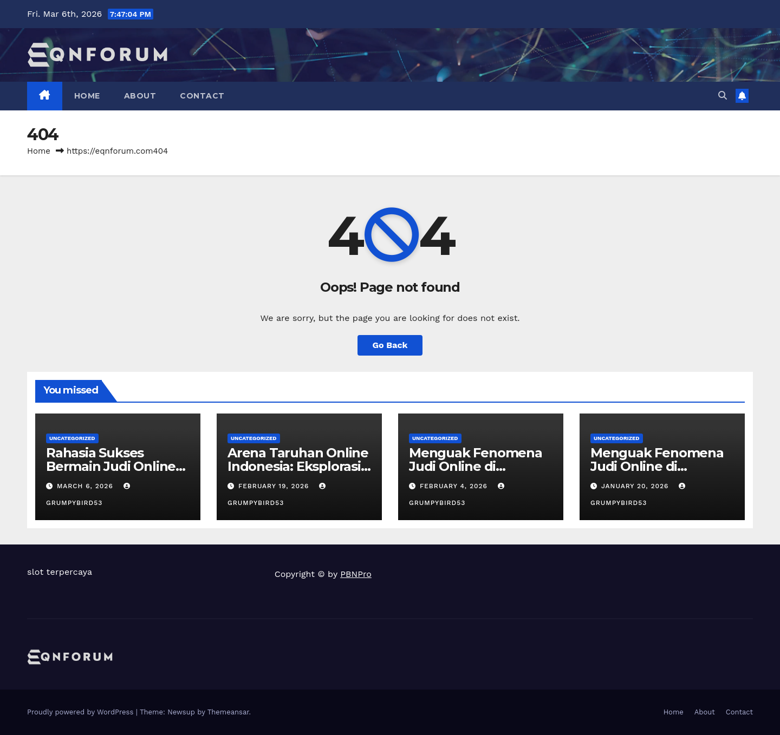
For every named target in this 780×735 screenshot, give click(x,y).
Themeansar (228, 712)
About (140, 96)
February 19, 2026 (274, 486)
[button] (722, 95)
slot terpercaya (59, 572)
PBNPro (356, 574)
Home (87, 96)
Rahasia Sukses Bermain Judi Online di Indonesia (111, 466)
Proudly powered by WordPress (81, 712)
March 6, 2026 (86, 486)
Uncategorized (72, 438)
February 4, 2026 (455, 486)
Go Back (390, 345)
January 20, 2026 (636, 486)
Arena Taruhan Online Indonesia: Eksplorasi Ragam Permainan (297, 466)
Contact (202, 96)
